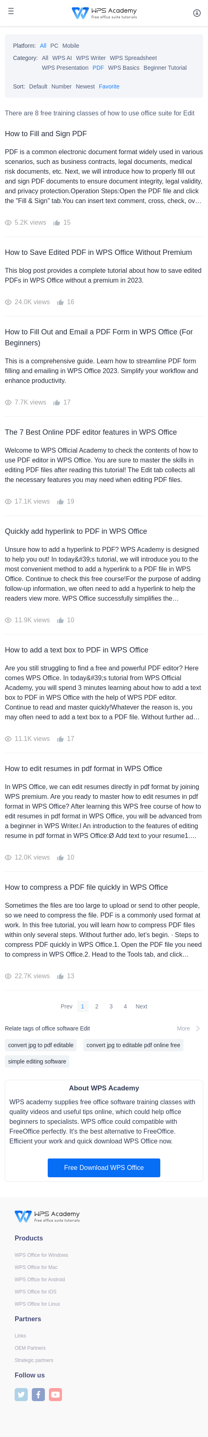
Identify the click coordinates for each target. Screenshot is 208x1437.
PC (54, 45)
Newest (85, 86)
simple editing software (37, 1061)
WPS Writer (91, 58)
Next (142, 1006)
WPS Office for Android (40, 1279)
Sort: (19, 86)
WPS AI (62, 58)
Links (20, 1336)
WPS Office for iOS (35, 1292)
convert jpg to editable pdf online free (133, 1045)
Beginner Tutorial (165, 67)
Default (38, 86)
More (190, 1028)
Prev (67, 1006)
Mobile (70, 45)
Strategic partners (34, 1360)
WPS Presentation (65, 67)
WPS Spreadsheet (133, 58)
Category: (25, 58)
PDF (98, 67)
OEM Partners (30, 1348)
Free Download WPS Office (104, 1167)
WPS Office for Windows (41, 1255)
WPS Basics (123, 67)
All (43, 45)
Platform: (24, 45)
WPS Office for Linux (37, 1304)
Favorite (109, 86)
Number (61, 86)
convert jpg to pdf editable (40, 1045)
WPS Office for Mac (36, 1267)
